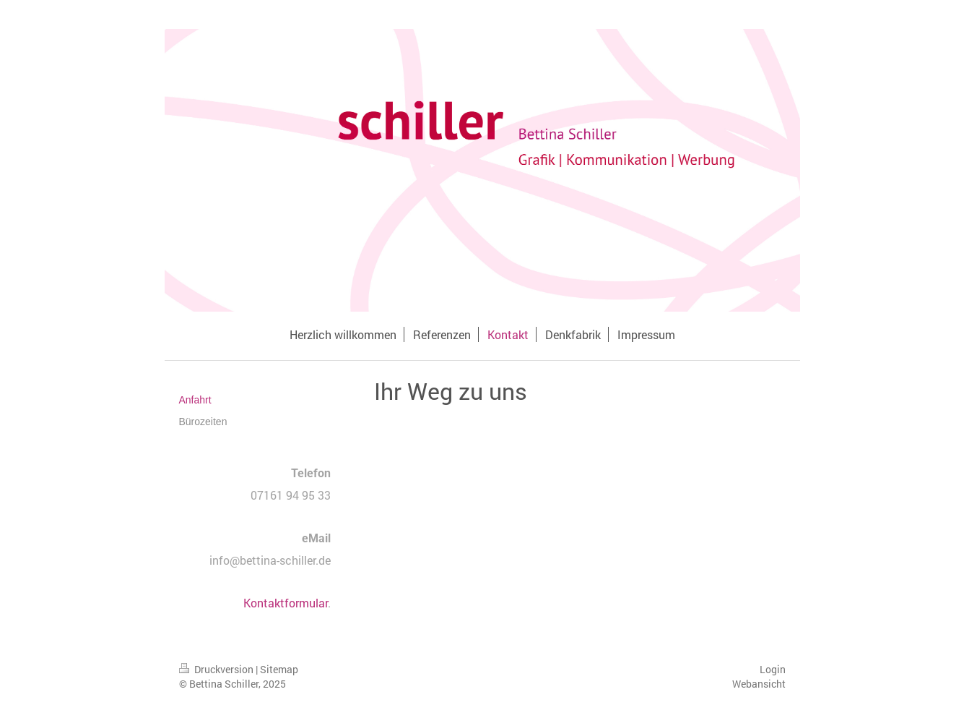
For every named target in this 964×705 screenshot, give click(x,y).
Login (773, 669)
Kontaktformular (285, 602)
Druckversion (217, 669)
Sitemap (279, 669)
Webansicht (759, 684)
